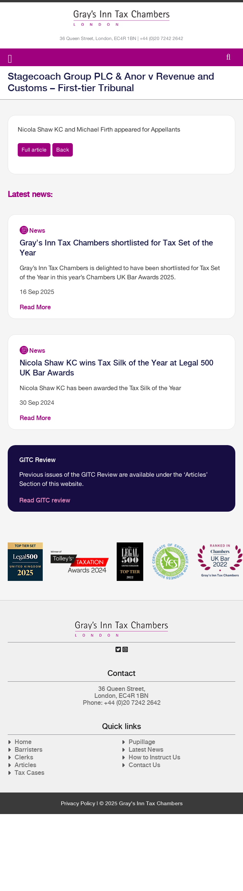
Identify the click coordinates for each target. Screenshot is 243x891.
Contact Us (144, 765)
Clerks (24, 757)
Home (23, 742)
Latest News (146, 749)
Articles (25, 765)
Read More (35, 307)
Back (62, 150)
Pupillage (142, 742)
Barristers (28, 749)
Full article (34, 150)
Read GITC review (44, 500)
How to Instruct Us (154, 757)
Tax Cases (29, 772)
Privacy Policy (78, 803)
